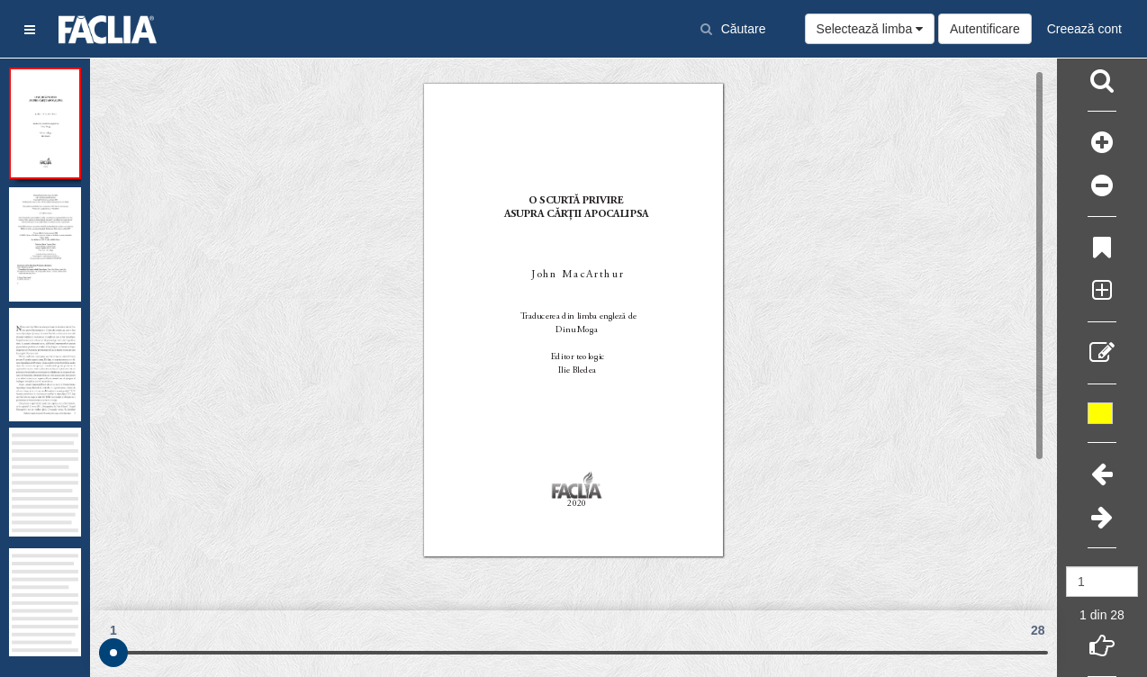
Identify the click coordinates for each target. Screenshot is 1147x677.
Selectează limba (870, 29)
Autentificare (985, 29)
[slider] (113, 652)
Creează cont (1084, 29)
